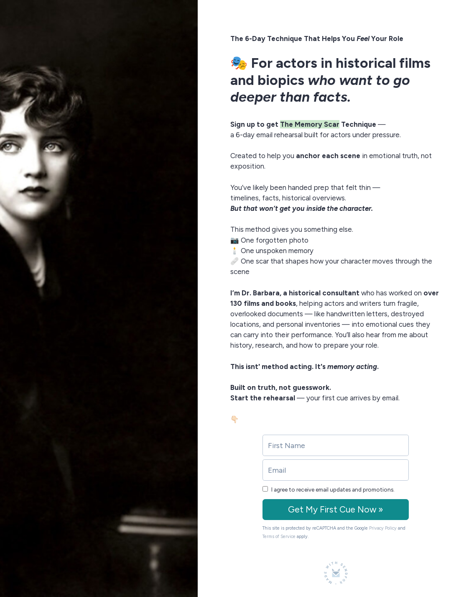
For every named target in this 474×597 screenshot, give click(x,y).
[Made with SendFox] (336, 572)
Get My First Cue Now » (335, 509)
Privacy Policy (383, 528)
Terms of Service (279, 536)
